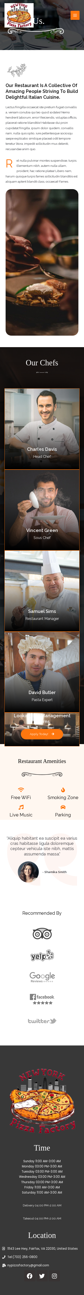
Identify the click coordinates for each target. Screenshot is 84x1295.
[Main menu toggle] (75, 15)
